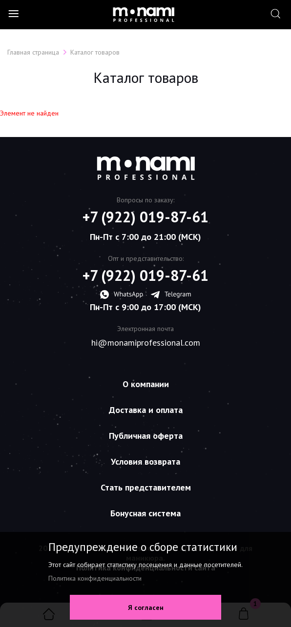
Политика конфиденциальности (95, 578)
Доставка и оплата (146, 409)
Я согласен (146, 607)
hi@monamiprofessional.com (145, 342)
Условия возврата (145, 461)
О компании (146, 384)
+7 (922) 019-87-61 (145, 217)
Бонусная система (145, 513)
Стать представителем (146, 487)
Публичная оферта (146, 435)
